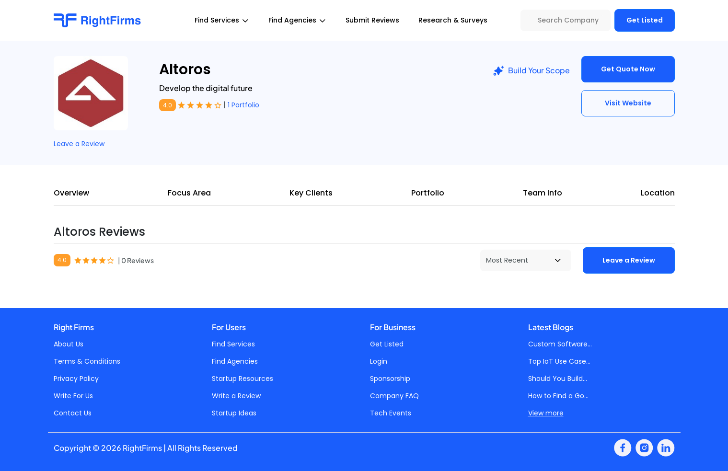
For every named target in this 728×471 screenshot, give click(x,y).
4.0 (167, 105)
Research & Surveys (452, 20)
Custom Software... (560, 344)
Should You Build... (557, 378)
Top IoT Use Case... (559, 361)
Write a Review (236, 396)
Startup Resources (242, 378)
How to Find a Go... (558, 396)
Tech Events (390, 413)
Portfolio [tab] (427, 193)
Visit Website (628, 103)
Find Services (233, 344)
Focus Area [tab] (189, 193)
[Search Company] (565, 20)
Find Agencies (235, 361)
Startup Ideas (234, 413)
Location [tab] (658, 193)
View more (546, 413)
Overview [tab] (71, 193)
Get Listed (644, 20)
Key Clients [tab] (311, 193)
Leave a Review (79, 144)
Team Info (542, 193)
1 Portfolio (243, 105)
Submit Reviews (372, 20)
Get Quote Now (628, 69)
